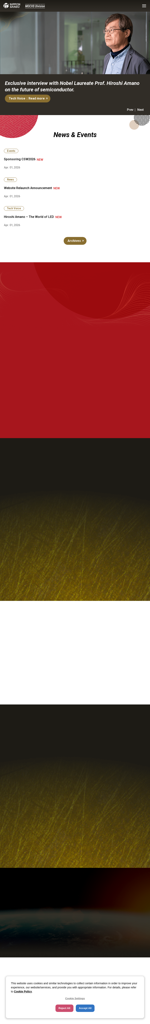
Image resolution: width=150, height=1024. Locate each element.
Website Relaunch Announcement (28, 188)
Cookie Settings (75, 998)
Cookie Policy (23, 991)
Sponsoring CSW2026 (19, 159)
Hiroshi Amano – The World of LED (29, 217)
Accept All (85, 1008)
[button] (144, 6)
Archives (74, 241)
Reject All (64, 1008)
